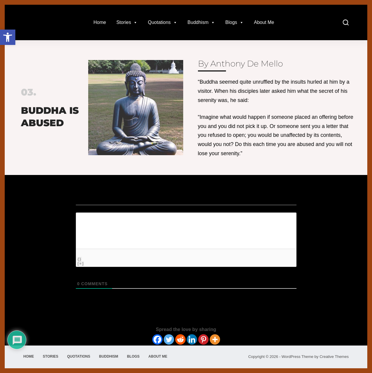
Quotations (162, 22)
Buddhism (201, 22)
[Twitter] (169, 339)
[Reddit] (180, 339)
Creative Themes (334, 356)
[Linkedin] (192, 339)
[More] (215, 339)
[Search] (346, 22)
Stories (126, 22)
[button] (7, 37)
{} (80, 259)
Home (100, 22)
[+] (81, 263)
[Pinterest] (203, 339)
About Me (264, 22)
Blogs (234, 22)
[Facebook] (157, 339)
